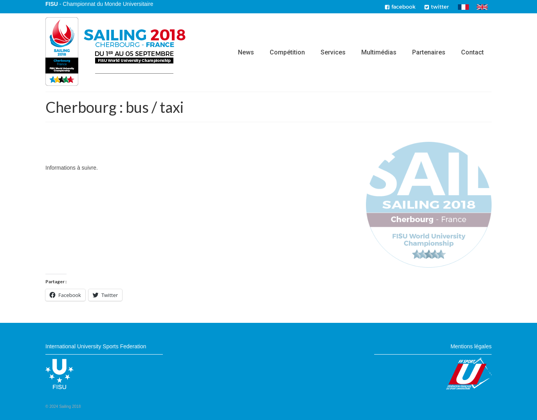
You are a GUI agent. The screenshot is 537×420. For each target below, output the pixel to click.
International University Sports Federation (95, 346)
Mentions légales (471, 346)
